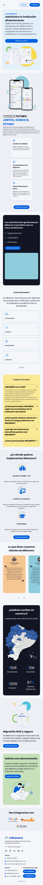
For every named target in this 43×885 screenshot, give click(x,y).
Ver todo (21, 367)
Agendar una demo (13, 776)
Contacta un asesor (21, 537)
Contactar (34, 5)
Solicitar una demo (21, 41)
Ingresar (24, 5)
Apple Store (29, 876)
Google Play (29, 871)
